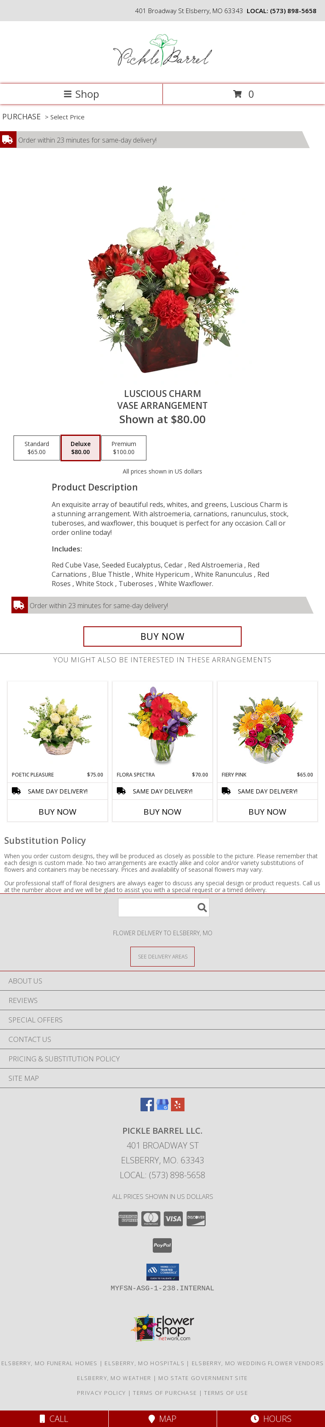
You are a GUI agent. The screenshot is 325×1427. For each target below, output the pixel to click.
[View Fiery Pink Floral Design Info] (267, 726)
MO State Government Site (203, 1378)
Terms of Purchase (165, 1393)
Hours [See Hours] (271, 1418)
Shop (81, 94)
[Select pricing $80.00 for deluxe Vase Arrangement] (80, 448)
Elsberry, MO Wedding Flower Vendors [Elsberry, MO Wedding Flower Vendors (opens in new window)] (258, 1363)
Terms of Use (226, 1393)
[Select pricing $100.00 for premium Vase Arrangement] (124, 448)
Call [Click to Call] (54, 1418)
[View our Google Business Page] (162, 1108)
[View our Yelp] (178, 1108)
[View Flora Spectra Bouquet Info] (162, 726)
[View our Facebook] (147, 1108)
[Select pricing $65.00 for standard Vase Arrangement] (37, 448)
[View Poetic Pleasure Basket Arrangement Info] (57, 726)
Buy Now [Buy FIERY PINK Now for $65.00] (267, 811)
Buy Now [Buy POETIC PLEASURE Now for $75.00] (58, 811)
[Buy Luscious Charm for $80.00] (162, 636)
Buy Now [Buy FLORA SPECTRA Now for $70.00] (162, 811)
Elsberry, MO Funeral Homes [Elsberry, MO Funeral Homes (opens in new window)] (49, 1363)
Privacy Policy (101, 1393)
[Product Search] (163, 907)
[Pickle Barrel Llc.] (162, 72)
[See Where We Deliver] (162, 956)
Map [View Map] (162, 1418)
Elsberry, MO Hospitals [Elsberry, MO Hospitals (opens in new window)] (145, 1363)
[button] (162, 1272)
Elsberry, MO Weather (114, 1378)
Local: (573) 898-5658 (162, 1175)
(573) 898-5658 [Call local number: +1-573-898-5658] (293, 10)
